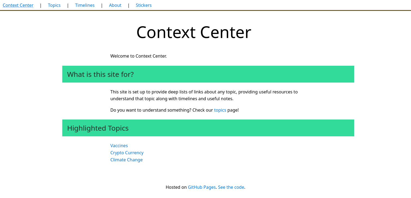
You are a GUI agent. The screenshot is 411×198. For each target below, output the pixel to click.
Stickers (144, 5)
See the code (231, 187)
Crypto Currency (127, 153)
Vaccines (119, 146)
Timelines (85, 5)
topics (220, 110)
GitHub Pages (202, 187)
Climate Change (126, 160)
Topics (54, 5)
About (115, 5)
